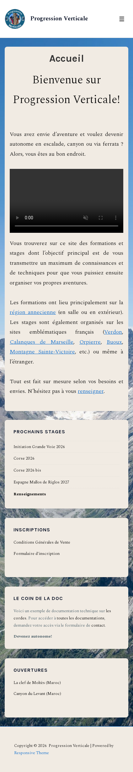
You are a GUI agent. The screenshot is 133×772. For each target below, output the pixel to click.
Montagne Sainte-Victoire (42, 351)
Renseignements (29, 494)
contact (98, 625)
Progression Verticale (58, 18)
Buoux (114, 342)
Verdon (113, 332)
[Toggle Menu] (122, 19)
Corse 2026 (24, 458)
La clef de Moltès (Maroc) (37, 683)
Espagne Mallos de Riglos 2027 (41, 482)
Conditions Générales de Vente (41, 542)
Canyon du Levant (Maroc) (37, 694)
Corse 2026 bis (27, 470)
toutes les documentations (80, 618)
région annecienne (33, 312)
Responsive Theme (31, 753)
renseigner (91, 391)
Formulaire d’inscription (36, 553)
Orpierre (90, 342)
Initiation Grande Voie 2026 (39, 447)
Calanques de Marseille (41, 342)
